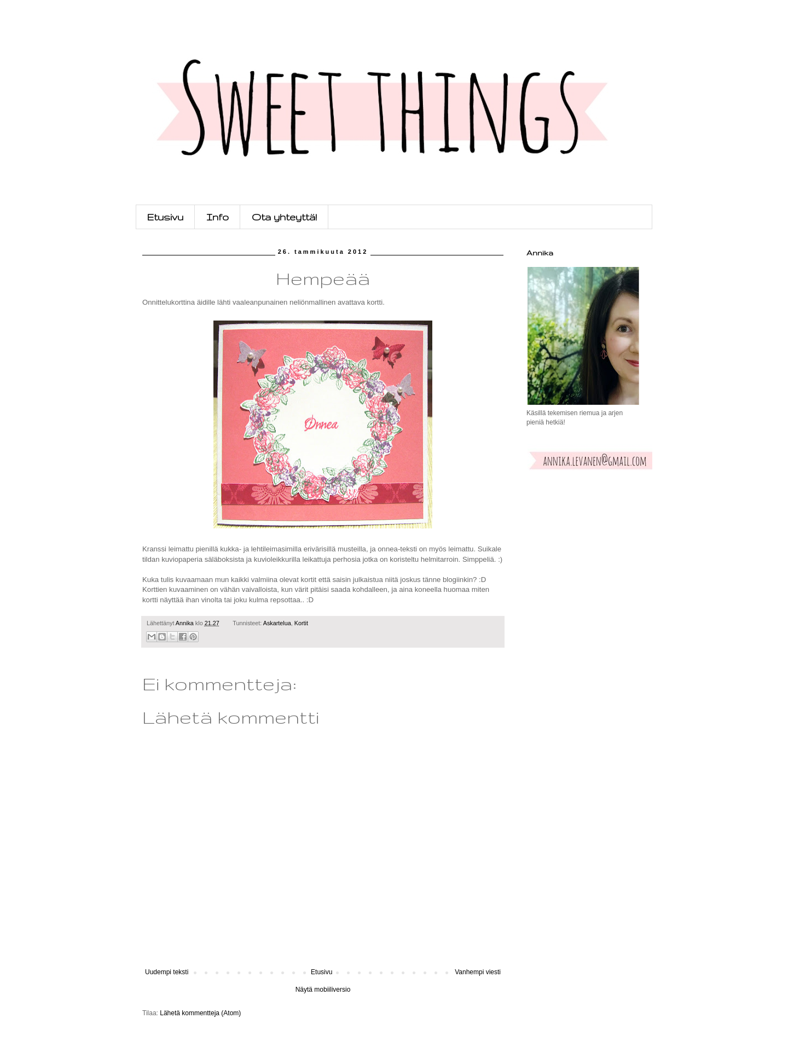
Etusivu (165, 217)
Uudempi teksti (166, 972)
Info (217, 217)
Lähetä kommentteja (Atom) (200, 1013)
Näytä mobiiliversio (323, 989)
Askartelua (277, 623)
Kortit (301, 623)
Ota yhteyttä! (284, 217)
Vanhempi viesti (478, 972)
